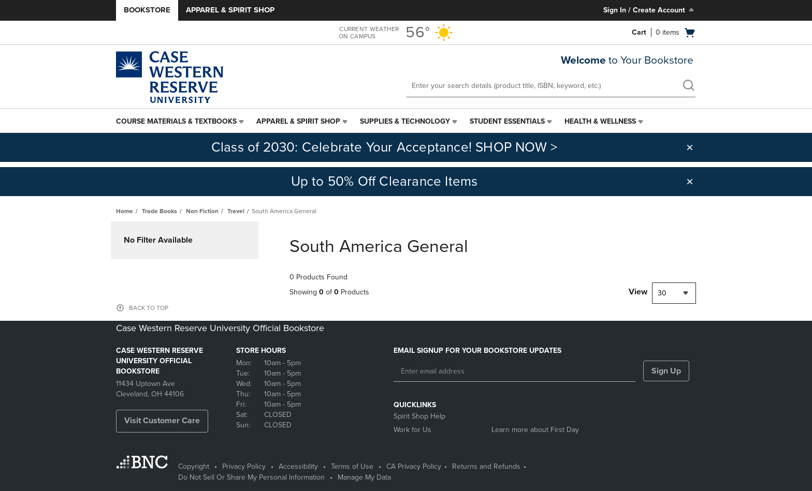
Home (124, 211)
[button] (690, 147)
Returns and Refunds (486, 466)
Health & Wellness (600, 121)
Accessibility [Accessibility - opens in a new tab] (298, 466)
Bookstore (147, 9)
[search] (688, 86)
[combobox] (674, 293)
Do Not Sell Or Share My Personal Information (251, 477)
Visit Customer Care (162, 420)
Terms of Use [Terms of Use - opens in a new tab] (352, 466)
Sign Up (666, 371)
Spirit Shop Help (419, 416)
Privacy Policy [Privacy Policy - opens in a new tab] (244, 466)
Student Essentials (507, 121)
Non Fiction (202, 211)
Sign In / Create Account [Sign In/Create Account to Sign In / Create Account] (649, 9)
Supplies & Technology (405, 121)
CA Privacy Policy (413, 466)
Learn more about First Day (535, 429)
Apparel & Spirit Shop (230, 9)
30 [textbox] (662, 293)
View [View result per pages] (638, 292)
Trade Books (159, 211)
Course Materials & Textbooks (176, 121)
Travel (235, 211)
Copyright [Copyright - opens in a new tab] (193, 466)
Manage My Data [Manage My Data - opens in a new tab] (364, 477)
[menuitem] (181, 122)
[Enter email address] (514, 371)
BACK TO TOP (148, 307)
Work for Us (412, 429)
